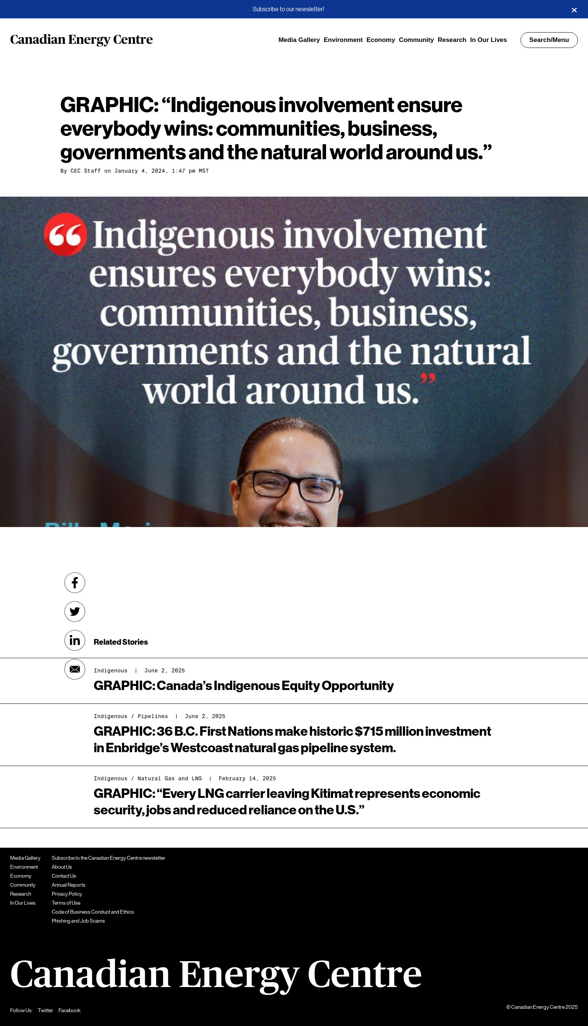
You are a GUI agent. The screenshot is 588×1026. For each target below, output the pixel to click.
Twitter (45, 1010)
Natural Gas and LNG (170, 778)
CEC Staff (85, 170)
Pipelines (153, 716)
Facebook (69, 1010)
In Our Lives (488, 39)
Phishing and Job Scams (78, 920)
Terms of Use (66, 902)
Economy (380, 39)
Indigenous (111, 716)
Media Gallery (299, 39)
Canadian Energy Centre (81, 40)
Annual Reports (69, 884)
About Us (62, 866)
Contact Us (64, 875)
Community (416, 39)
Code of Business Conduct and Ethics (93, 911)
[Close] (574, 9)
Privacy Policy (67, 893)
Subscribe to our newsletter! (288, 9)
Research (452, 39)
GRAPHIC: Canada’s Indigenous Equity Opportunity (244, 685)
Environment (343, 39)
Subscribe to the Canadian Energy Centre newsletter (108, 857)
